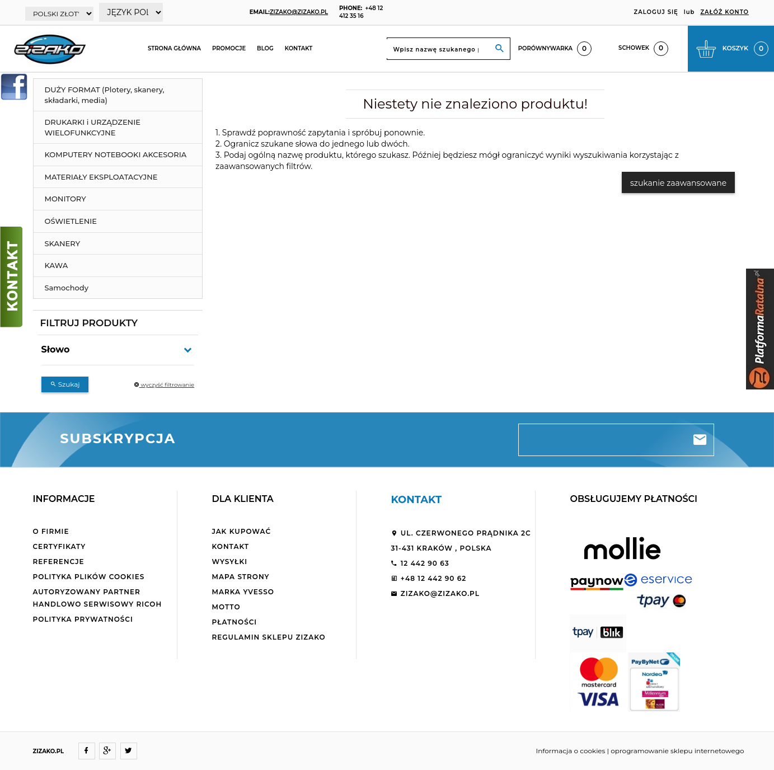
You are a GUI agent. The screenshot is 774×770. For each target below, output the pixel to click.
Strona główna (174, 48)
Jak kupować (241, 531)
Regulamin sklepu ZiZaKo (268, 637)
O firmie (51, 531)
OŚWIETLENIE (71, 221)
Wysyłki (229, 561)
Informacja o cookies (571, 750)
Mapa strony (240, 576)
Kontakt (299, 48)
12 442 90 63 (420, 563)
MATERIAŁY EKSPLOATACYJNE (101, 176)
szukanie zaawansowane (678, 183)
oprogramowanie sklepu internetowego (677, 750)
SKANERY (63, 243)
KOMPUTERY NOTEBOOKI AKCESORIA (116, 154)
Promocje (229, 48)
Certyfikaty (59, 546)
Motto (226, 607)
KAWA (56, 265)
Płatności (234, 622)
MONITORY (65, 198)
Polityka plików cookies (89, 576)
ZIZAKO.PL (48, 751)
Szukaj (65, 384)
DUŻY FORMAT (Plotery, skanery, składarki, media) (105, 95)
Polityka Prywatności (83, 619)
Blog (265, 48)
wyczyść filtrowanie (164, 384)
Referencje (59, 561)
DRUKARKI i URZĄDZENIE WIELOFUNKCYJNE (92, 127)
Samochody (66, 287)
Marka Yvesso (243, 592)
